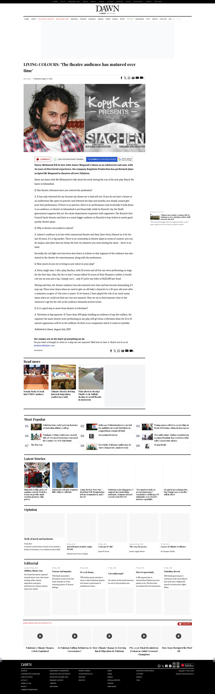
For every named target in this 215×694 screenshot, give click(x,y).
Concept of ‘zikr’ (105, 546)
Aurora (101, 2)
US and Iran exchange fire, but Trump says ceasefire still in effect (176, 492)
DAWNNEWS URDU (74, 2)
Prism (108, 19)
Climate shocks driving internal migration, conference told (63, 394)
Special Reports (114, 680)
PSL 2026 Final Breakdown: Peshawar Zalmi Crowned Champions (144, 651)
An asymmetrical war (108, 435)
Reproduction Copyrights (60, 674)
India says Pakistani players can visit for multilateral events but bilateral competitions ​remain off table (115, 428)
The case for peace (138, 546)
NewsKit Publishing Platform (185, 674)
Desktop (82, 680)
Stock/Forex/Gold (86, 674)
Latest (33, 19)
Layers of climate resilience (173, 546)
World (115, 19)
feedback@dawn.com (44, 345)
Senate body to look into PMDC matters (34, 393)
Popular (163, 19)
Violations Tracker (46, 19)
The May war (37, 445)
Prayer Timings (84, 671)
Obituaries (158, 2)
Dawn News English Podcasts (37, 623)
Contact (24, 671)
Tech (148, 19)
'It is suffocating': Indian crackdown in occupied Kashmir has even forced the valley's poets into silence (171, 438)
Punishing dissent (172, 571)
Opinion (83, 19)
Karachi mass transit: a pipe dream (79, 547)
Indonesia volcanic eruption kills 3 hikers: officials (65, 490)
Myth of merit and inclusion (38, 538)
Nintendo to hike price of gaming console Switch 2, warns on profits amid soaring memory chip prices (35, 494)
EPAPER (55, 2)
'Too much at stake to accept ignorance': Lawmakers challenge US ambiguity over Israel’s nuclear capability (147, 494)
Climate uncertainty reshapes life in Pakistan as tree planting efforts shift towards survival (175, 217)
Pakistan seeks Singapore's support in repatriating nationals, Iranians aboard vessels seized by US (120, 493)
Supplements (138, 2)
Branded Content (157, 212)
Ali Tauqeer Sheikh (168, 551)
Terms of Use (26, 683)
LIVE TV (62, 2)
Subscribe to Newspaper (59, 671)
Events (128, 2)
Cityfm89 (139, 674)
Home (26, 19)
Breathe (130, 19)
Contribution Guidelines (30, 674)
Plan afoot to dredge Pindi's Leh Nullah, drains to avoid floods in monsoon (89, 395)
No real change (87, 572)
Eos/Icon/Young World (145, 671)
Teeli (138, 680)
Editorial (31, 563)
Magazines (139, 19)
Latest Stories (34, 458)
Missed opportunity (145, 572)
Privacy (24, 686)
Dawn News (112, 686)
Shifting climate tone (33, 570)
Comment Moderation (29, 689)
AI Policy (24, 680)
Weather (82, 677)
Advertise (119, 2)
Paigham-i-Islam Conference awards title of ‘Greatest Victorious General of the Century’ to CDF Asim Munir (60, 438)
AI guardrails (160, 445)
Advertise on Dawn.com (59, 677)
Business (92, 19)
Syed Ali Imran (103, 551)
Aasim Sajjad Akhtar (137, 551)
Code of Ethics (26, 677)
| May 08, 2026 (107, 13)
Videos (155, 19)
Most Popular (35, 419)
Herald (93, 2)
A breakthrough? (116, 573)
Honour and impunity (62, 571)
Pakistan (74, 19)
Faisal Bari (28, 544)
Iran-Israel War (62, 19)
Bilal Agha (27, 79)
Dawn (110, 671)
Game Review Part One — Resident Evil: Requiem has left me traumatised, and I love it (92, 493)
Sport (122, 19)
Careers (149, 2)
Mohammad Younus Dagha (77, 554)
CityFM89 (110, 2)
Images (85, 2)
